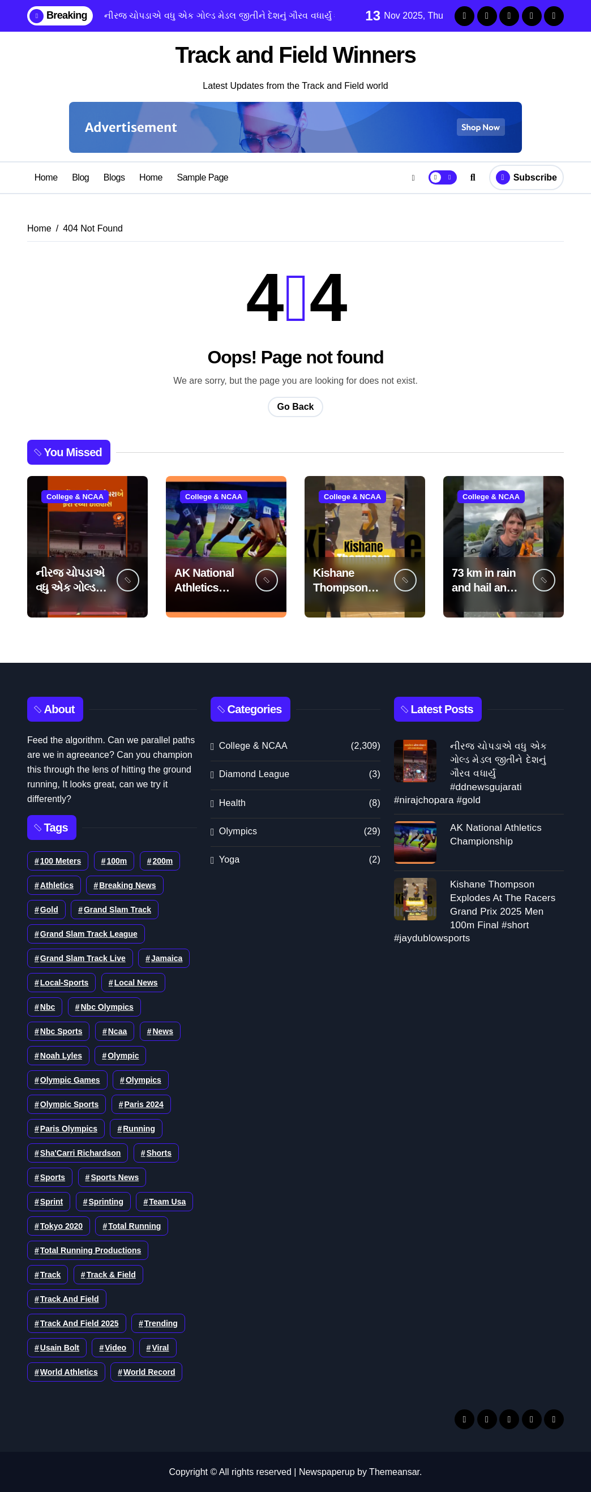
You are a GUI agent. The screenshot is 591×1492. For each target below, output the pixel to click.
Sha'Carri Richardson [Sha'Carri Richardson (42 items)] (80, 1152)
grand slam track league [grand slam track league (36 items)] (89, 933)
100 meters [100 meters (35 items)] (60, 860)
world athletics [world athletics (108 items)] (69, 1371)
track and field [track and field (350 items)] (69, 1298)
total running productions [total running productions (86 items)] (91, 1249)
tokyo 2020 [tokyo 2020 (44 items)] (61, 1225)
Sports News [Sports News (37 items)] (115, 1176)
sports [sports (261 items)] (52, 1176)
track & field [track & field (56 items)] (111, 1274)
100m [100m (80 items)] (116, 860)
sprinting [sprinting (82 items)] (106, 1201)
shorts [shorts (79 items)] (159, 1152)
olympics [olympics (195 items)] (143, 1079)
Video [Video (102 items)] (115, 1347)
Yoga (229, 859)
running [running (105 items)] (139, 1128)
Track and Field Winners (296, 54)
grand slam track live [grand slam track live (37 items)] (83, 957)
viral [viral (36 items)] (160, 1347)
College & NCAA (75, 496)
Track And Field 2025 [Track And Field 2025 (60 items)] (79, 1322)
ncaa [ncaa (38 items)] (117, 1030)
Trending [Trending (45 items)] (161, 1322)
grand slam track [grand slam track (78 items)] (117, 909)
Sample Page (202, 177)
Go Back (295, 406)
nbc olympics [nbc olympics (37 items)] (107, 1006)
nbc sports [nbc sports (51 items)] (61, 1030)
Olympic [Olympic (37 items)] (123, 1055)
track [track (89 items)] (50, 1274)
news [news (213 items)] (162, 1030)
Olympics (238, 830)
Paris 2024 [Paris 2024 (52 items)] (144, 1103)
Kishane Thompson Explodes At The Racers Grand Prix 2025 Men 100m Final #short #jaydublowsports (474, 910)
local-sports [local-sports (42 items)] (64, 982)
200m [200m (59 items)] (163, 860)
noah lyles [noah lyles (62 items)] (61, 1055)
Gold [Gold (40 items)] (49, 909)
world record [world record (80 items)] (149, 1371)
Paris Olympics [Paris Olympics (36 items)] (68, 1128)
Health (232, 802)
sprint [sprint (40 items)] (51, 1201)
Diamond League (254, 774)
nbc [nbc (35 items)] (47, 1006)
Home (46, 177)
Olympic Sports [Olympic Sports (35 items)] (69, 1103)
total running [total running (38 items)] (134, 1225)
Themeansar (394, 1471)
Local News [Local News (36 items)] (136, 982)
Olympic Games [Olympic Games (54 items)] (70, 1079)
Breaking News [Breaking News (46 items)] (127, 884)
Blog (80, 177)
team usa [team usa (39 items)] (167, 1201)
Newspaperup (327, 1471)
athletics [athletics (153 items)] (57, 884)
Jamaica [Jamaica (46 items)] (166, 957)
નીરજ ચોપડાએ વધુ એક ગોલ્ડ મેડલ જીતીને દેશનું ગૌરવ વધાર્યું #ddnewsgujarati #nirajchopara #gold (470, 772)
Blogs (114, 177)
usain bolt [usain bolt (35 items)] (59, 1347)
